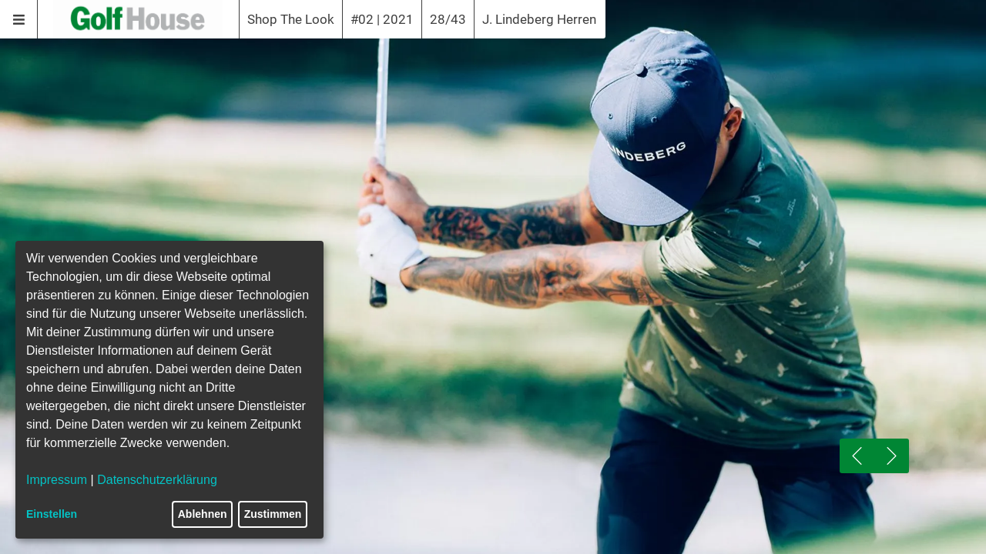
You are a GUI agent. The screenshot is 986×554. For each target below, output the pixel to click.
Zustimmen (273, 514)
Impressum (56, 479)
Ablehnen (202, 514)
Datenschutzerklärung (157, 479)
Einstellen (51, 514)
